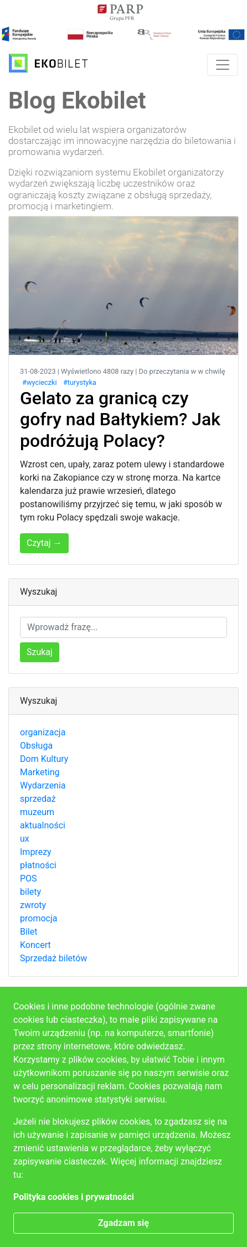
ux (24, 838)
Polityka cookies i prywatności (73, 1197)
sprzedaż (38, 798)
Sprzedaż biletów (53, 958)
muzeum (37, 812)
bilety (30, 892)
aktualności (42, 825)
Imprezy (36, 852)
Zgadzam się (123, 1223)
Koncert (35, 945)
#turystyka (79, 382)
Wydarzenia (43, 785)
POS (28, 878)
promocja (38, 918)
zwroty (33, 905)
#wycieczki (39, 382)
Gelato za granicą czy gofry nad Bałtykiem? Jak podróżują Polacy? (120, 419)
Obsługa (36, 745)
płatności (38, 865)
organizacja (42, 732)
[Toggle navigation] (222, 65)
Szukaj (40, 652)
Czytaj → (44, 543)
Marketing (39, 772)
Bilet (28, 931)
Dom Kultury (44, 759)
